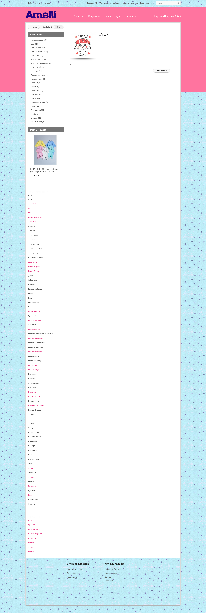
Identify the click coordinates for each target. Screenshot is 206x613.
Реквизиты (33, 592)
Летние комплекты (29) (40, 75)
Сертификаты (35, 596)
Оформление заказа (129, 3)
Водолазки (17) (37, 56)
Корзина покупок (146, 3)
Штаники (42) (36, 118)
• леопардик (34, 244)
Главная (34, 27)
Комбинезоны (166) (38, 59)
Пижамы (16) (36, 87)
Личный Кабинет (112, 569)
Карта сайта (72, 577)
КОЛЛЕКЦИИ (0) (37, 122)
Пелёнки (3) (35, 83)
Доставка (33, 581)
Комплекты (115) (37, 67)
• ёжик (32, 414)
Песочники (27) (37, 91)
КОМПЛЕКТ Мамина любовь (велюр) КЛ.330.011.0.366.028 (44, 170)
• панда (32, 423)
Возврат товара (73, 573)
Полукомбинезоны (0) (39, 102)
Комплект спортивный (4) (41, 63)
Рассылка (109, 581)
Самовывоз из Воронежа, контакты (43, 573)
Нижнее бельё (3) (38, 79)
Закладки (109, 577)
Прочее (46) (35, 106)
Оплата (32, 577)
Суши (59, 27)
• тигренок (33, 253)
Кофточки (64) (36, 71)
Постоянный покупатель (109, 3)
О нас (31, 569)
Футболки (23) (36, 114)
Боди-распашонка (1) (39, 52)
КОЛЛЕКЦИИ (47, 27)
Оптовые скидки (36, 588)
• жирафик (33, 235)
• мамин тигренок (36, 249)
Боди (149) (35, 44)
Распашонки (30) (37, 110)
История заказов (112, 573)
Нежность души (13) (39, 40)
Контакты (33, 584)
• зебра (32, 240)
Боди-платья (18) (38, 48)
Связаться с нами (74, 569)
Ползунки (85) (36, 94)
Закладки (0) (92, 3)
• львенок (33, 419)
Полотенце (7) (36, 98)
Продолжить (161, 70)
